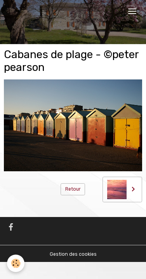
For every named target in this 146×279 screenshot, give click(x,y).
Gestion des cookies (73, 254)
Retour (73, 189)
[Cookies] (15, 263)
